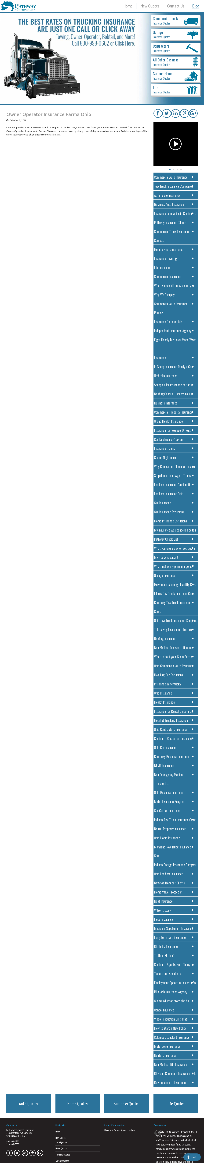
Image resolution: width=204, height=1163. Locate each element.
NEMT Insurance (174, 729)
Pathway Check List (174, 511)
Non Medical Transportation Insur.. (174, 611)
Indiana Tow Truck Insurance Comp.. (174, 774)
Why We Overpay (174, 284)
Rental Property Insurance (174, 783)
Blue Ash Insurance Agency (174, 937)
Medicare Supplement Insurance (174, 874)
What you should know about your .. (174, 275)
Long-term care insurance (174, 883)
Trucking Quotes (62, 1099)
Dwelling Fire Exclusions (174, 638)
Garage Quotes (62, 1105)
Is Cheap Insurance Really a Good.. (174, 339)
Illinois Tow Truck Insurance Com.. (174, 565)
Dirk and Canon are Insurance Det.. (174, 1019)
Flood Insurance (174, 865)
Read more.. (54, 134)
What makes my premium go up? (174, 538)
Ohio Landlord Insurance (174, 819)
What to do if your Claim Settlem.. (174, 620)
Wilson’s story (174, 856)
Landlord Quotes (62, 1118)
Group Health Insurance (174, 393)
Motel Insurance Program (174, 756)
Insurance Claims (174, 420)
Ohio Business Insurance (174, 747)
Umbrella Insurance (174, 348)
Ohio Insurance (174, 656)
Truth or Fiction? (174, 901)
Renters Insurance (174, 1001)
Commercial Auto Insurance (174, 175)
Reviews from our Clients (174, 828)
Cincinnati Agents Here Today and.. (174, 910)
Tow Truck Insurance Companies (174, 184)
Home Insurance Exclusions (174, 493)
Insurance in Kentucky (174, 647)
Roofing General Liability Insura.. (174, 366)
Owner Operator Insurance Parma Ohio (48, 114)
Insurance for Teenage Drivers (174, 402)
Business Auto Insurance (174, 202)
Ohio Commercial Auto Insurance (174, 629)
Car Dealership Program (174, 411)
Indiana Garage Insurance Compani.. (174, 810)
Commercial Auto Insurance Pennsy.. (174, 293)
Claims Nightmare (174, 429)
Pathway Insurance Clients (174, 221)
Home (127, 6)
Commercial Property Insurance (174, 384)
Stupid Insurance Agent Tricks (174, 447)
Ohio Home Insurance (174, 792)
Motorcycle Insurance (174, 992)
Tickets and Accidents (174, 919)
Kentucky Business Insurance (174, 720)
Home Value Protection (174, 838)
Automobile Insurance (174, 193)
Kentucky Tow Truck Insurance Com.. (174, 574)
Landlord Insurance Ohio (174, 466)
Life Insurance (174, 257)
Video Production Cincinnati (174, 965)
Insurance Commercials (174, 302)
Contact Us (175, 6)
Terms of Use (145, 1156)
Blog (195, 6)
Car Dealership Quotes (65, 1111)
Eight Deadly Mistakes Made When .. (174, 320)
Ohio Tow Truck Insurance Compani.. (174, 584)
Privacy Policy (131, 1156)
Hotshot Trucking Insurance (174, 683)
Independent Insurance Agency (174, 311)
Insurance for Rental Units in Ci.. (174, 674)
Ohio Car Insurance (174, 711)
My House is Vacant (174, 529)
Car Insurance (174, 475)
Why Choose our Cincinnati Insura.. (174, 438)
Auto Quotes (61, 1087)
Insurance (174, 329)
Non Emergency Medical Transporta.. (174, 738)
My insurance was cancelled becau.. (174, 502)
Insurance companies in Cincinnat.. (174, 211)
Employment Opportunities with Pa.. (174, 928)
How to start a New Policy (174, 974)
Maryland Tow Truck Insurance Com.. (174, 801)
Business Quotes (62, 1130)
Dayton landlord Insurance (174, 1028)
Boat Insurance (174, 847)
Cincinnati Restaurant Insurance (174, 701)
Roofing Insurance (174, 602)
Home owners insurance (174, 239)
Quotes (28, 1049)
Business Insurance (174, 375)
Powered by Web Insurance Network (168, 1156)
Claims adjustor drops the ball (174, 946)
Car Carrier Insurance (174, 765)
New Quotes (149, 6)
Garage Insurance (174, 547)
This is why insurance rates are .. (174, 593)
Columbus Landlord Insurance (174, 983)
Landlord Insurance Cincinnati (174, 456)
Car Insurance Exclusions (174, 484)
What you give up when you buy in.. (174, 520)
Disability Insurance (174, 892)
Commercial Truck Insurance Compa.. (174, 230)
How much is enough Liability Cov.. (174, 556)
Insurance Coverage (174, 248)
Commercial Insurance (174, 266)
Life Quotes (60, 1124)
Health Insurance (174, 665)
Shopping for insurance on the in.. (174, 357)
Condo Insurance (174, 956)
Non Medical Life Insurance (174, 1010)
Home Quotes (61, 1093)
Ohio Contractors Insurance (174, 692)
